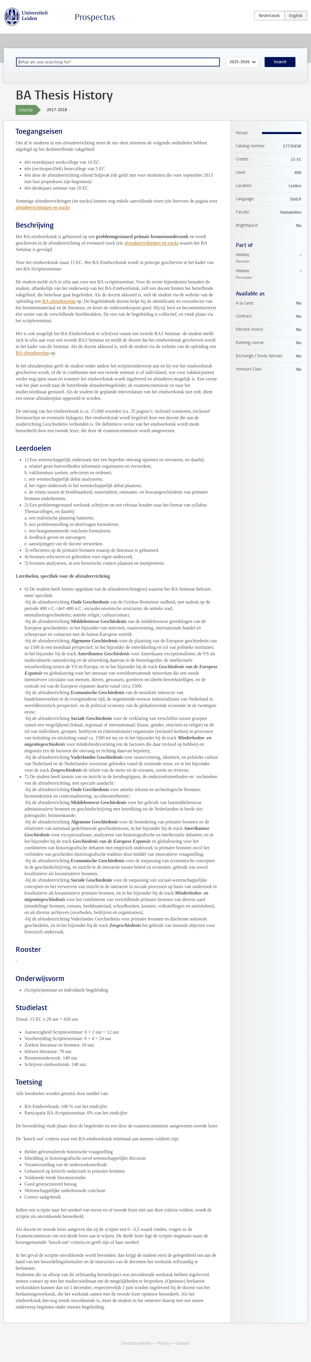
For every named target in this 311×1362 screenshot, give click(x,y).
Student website (136, 1343)
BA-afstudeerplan (59, 301)
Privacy (163, 1343)
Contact (183, 1343)
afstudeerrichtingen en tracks (43, 207)
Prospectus (95, 17)
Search (280, 62)
